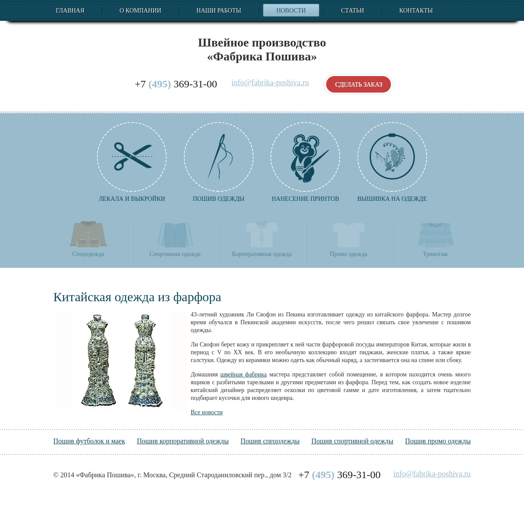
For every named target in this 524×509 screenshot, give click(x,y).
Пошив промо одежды (438, 441)
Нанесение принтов (305, 162)
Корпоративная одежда (262, 238)
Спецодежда (88, 238)
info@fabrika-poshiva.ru (270, 82)
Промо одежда (348, 238)
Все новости (207, 412)
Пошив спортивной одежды (352, 441)
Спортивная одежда (175, 238)
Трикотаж (435, 238)
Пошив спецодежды (270, 441)
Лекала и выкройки (132, 162)
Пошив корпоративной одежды (183, 441)
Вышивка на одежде (392, 162)
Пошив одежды (219, 162)
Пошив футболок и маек (89, 441)
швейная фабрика (243, 374)
